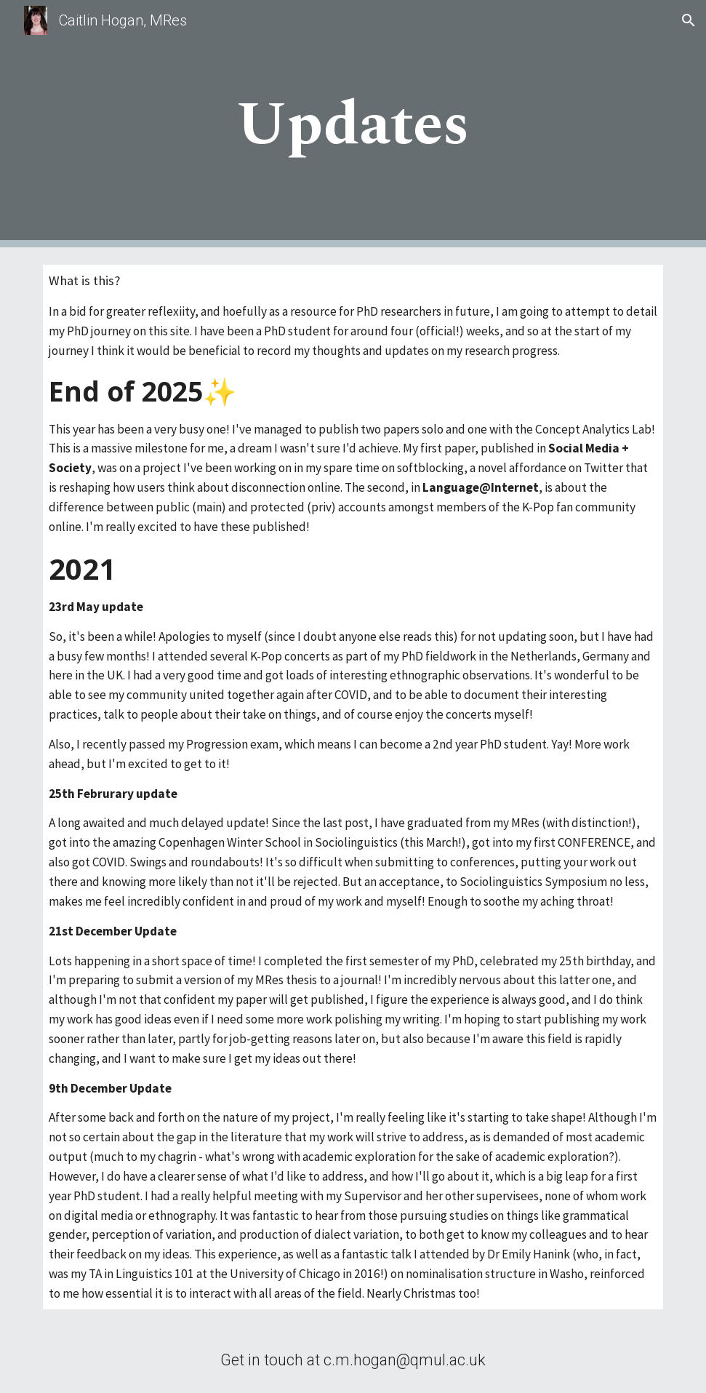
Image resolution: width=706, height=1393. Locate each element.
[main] (353, 124)
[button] (688, 20)
